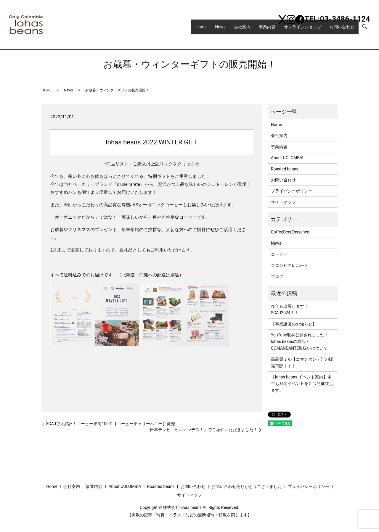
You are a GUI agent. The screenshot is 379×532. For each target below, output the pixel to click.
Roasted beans (284, 169)
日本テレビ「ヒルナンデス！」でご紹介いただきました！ (204, 429)
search (367, 30)
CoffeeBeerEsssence (290, 232)
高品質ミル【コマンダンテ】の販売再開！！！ (302, 362)
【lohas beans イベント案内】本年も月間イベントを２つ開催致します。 (302, 384)
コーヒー (279, 254)
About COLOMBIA (287, 157)
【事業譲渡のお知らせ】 (294, 324)
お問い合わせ (340, 29)
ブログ (277, 276)
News (205, 29)
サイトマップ (283, 202)
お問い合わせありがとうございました (246, 486)
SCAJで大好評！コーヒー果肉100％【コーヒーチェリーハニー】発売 (110, 423)
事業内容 (259, 29)
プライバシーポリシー (291, 190)
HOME (46, 90)
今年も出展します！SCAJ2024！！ (289, 309)
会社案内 (231, 29)
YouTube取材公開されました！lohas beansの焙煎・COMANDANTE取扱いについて (299, 342)
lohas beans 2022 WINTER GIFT (152, 142)
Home (183, 29)
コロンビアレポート (289, 265)
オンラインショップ (297, 29)
